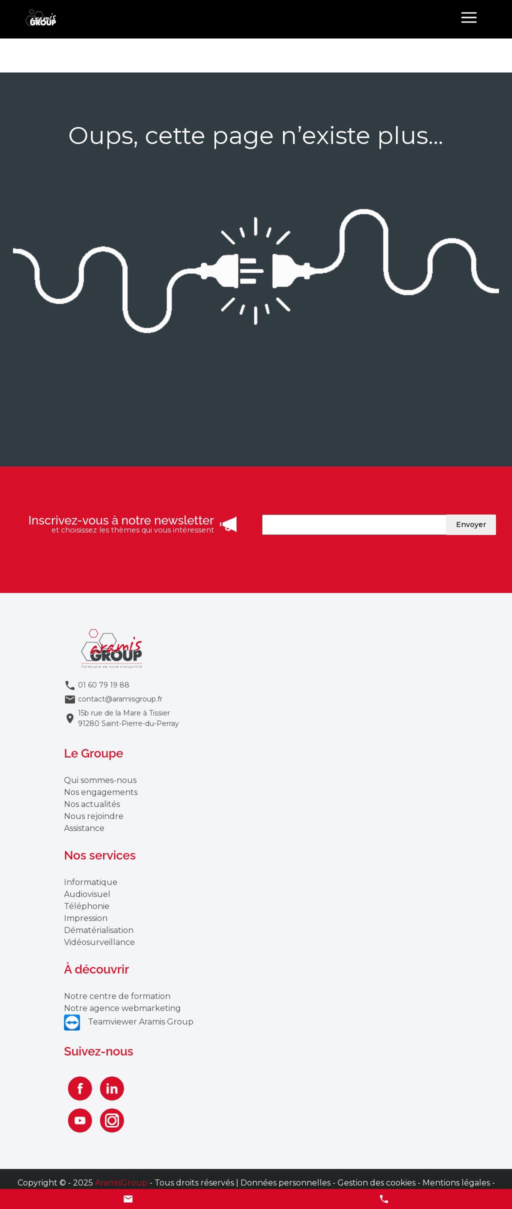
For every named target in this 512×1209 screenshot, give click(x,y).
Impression (86, 918)
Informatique (91, 882)
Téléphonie (87, 906)
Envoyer (471, 524)
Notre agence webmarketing (122, 1008)
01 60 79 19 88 (104, 685)
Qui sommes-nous (100, 780)
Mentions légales (456, 1183)
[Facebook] (80, 1088)
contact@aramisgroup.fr (120, 699)
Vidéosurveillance (99, 942)
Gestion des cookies (377, 1183)
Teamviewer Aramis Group (129, 1021)
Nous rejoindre (94, 816)
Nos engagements (101, 792)
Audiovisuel (87, 894)
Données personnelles (285, 1183)
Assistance (84, 828)
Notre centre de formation (117, 996)
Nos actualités (92, 804)
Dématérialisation (99, 930)
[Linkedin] (112, 1088)
